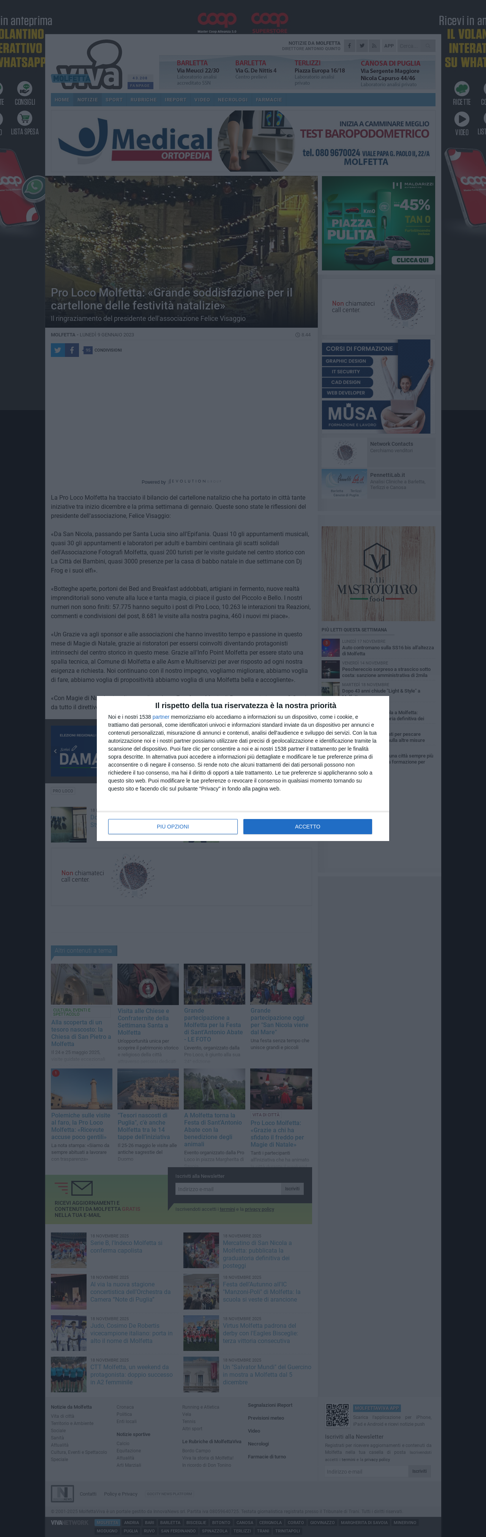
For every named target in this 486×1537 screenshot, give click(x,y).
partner (161, 717)
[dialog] (243, 768)
